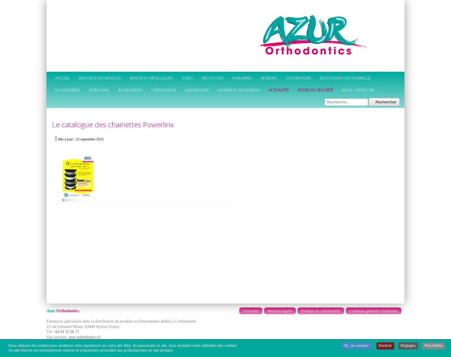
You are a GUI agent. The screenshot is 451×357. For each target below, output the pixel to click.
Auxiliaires (242, 78)
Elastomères (67, 90)
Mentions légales (280, 311)
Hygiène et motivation (238, 90)
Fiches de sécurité (315, 90)
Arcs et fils (212, 78)
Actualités (278, 90)
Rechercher (384, 102)
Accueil (62, 78)
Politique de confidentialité (321, 311)
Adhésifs (269, 78)
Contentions (298, 78)
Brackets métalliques (151, 78)
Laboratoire (197, 90)
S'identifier (251, 311)
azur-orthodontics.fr (84, 337)
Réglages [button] (408, 346)
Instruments (130, 90)
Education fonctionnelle (345, 78)
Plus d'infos (433, 346)
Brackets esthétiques (100, 78)
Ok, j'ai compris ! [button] (357, 346)
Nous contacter (358, 90)
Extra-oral (99, 90)
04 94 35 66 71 (67, 332)
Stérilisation (163, 90)
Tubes (187, 78)
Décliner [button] (385, 346)
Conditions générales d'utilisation (373, 311)
